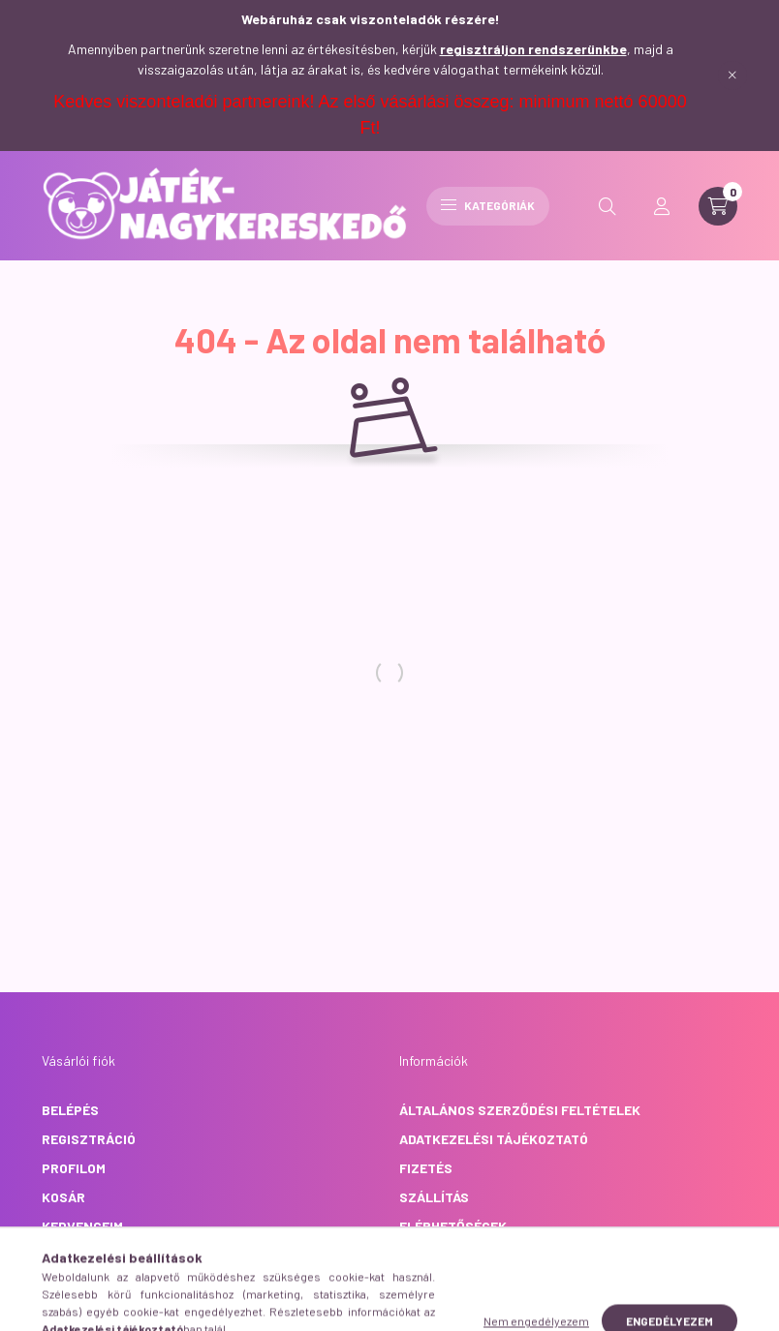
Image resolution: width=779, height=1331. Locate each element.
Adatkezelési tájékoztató (493, 1139)
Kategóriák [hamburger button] (488, 205)
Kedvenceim (82, 1226)
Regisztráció (89, 1139)
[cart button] (718, 206)
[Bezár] (732, 75)
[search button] (607, 206)
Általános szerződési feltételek (519, 1110)
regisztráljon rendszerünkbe (533, 49)
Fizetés (425, 1168)
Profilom (74, 1168)
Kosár (63, 1197)
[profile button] (661, 206)
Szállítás (434, 1197)
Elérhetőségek (453, 1226)
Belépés (70, 1110)
